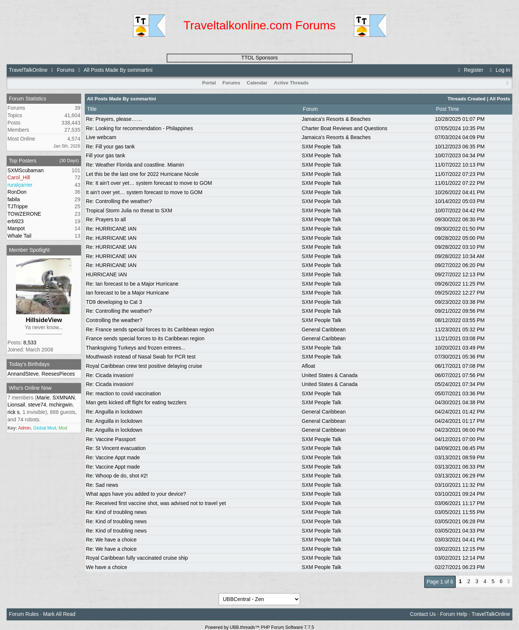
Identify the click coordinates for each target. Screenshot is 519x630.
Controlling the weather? (114, 320)
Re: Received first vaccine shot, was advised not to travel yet (156, 503)
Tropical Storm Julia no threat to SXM (129, 210)
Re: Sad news (102, 485)
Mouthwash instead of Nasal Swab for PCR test (141, 357)
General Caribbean (324, 329)
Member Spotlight (29, 250)
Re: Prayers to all (106, 219)
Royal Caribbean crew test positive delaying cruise (144, 366)
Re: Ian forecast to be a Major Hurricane (132, 284)
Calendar (257, 83)
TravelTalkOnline (28, 70)
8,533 (29, 342)
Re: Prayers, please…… (114, 119)
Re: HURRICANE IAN (111, 229)
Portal (209, 83)
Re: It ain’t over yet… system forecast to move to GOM (149, 183)
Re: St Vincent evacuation (116, 448)
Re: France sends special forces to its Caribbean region (150, 329)
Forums (65, 70)
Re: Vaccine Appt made (113, 457)
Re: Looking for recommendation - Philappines (139, 128)
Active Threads (291, 83)
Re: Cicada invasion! (109, 375)
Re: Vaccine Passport (111, 439)
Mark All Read (59, 614)
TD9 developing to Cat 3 (114, 302)
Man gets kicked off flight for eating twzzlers (136, 402)
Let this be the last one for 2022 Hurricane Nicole (142, 174)
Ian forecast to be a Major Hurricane (127, 293)
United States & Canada (330, 375)
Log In (499, 70)
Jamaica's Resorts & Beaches (336, 119)
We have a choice (106, 567)
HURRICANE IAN (106, 274)
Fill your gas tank (105, 155)
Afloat (308, 366)
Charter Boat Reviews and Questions (344, 128)
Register (469, 70)
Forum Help (453, 614)
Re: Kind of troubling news (116, 512)
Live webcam (101, 137)
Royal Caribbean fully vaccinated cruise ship (137, 558)
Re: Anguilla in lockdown (114, 412)
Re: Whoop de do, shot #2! (117, 476)
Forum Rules (24, 614)
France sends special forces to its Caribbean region (145, 338)
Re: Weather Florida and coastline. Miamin (135, 165)
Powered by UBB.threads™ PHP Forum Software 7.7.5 (259, 627)
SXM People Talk (321, 147)
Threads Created (466, 99)
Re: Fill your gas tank (110, 147)
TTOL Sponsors (259, 58)
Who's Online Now (30, 388)
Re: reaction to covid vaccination (123, 393)
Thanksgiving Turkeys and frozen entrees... (136, 348)
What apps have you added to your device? (136, 494)
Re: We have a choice (111, 540)
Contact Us (423, 614)
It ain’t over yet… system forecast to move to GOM (144, 192)
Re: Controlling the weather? (119, 201)
